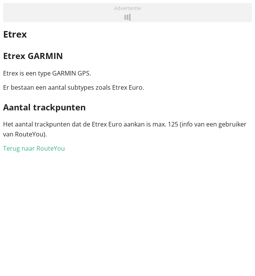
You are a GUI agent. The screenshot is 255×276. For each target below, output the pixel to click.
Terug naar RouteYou (34, 148)
